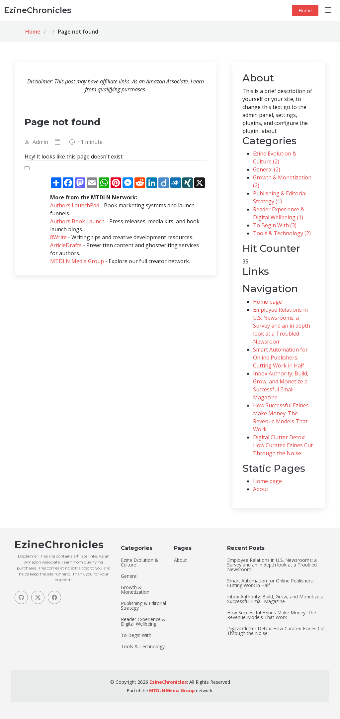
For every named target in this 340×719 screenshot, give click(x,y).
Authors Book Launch (77, 221)
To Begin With (136, 635)
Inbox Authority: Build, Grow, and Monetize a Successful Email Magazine (275, 599)
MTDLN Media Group (77, 261)
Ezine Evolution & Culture (139, 562)
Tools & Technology (143, 646)
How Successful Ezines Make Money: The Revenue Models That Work (271, 615)
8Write (58, 237)
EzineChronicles (168, 682)
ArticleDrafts (66, 245)
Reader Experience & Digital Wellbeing (143, 621)
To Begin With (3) (275, 225)
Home (305, 10)
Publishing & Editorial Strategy (143, 605)
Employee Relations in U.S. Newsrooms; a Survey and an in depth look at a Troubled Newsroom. (281, 325)
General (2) (266, 169)
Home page (267, 301)
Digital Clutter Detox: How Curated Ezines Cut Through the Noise (283, 445)
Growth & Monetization (135, 589)
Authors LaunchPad (74, 205)
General (129, 576)
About (260, 489)
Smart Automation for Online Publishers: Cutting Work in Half (280, 357)
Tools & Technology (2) (282, 233)
